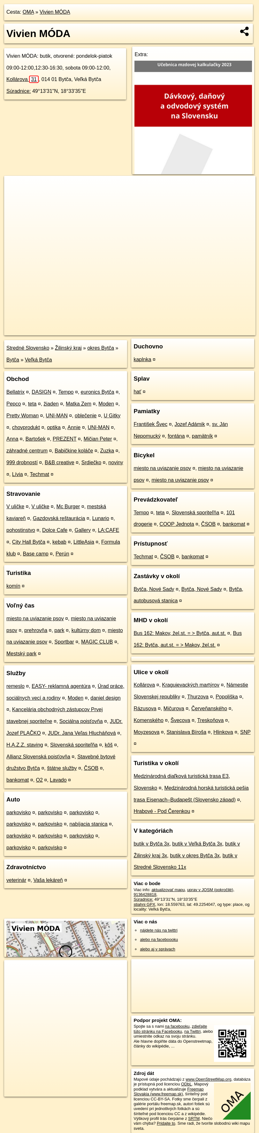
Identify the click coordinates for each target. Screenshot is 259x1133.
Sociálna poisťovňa (81, 721)
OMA (28, 12)
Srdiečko (91, 462)
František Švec (150, 424)
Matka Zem (78, 403)
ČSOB (91, 768)
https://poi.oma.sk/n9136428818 (227, 330)
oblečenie (86, 415)
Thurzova (198, 696)
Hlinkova (223, 732)
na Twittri (192, 1031)
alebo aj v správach (157, 949)
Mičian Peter (98, 439)
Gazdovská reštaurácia (59, 518)
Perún (62, 553)
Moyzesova (146, 732)
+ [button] (15, 186)
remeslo (15, 686)
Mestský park (21, 653)
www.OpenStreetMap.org (208, 1079)
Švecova (180, 720)
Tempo (65, 392)
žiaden (51, 403)
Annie (73, 427)
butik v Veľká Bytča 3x (197, 843)
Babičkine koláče (74, 450)
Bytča (12, 359)
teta (32, 403)
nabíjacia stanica (88, 824)
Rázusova (144, 708)
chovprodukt (26, 427)
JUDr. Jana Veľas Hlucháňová (82, 733)
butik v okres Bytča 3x (195, 855)
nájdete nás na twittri (158, 930)
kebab (59, 542)
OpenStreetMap (145, 330)
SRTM (194, 1118)
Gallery (83, 530)
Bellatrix (15, 392)
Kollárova (22, 79)
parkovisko (18, 812)
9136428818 (144, 894)
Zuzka (107, 450)
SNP (245, 732)
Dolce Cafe (54, 530)
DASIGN (41, 392)
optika (54, 427)
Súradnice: (18, 91)
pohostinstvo (20, 530)
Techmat (39, 474)
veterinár (16, 880)
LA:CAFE (108, 530)
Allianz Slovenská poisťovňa (38, 756)
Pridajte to (166, 1123)
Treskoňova (210, 720)
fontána (176, 436)
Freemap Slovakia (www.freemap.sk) (168, 1091)
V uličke (15, 506)
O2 (39, 780)
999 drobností (22, 462)
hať (137, 391)
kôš (109, 745)
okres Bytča (100, 348)
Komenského (148, 720)
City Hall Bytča (28, 542)
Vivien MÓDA (55, 12)
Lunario (100, 518)
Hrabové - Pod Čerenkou (161, 811)
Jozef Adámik (189, 424)
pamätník (202, 436)
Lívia (17, 474)
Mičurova (174, 708)
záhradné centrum (27, 450)
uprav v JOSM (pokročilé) (210, 889)
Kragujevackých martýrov (190, 685)
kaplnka (142, 359)
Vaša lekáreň (48, 880)
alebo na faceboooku (159, 939)
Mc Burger (68, 506)
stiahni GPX (144, 904)
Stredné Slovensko (27, 348)
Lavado (58, 780)
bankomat (17, 780)
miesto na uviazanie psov (35, 618)
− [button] (15, 196)
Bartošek (36, 439)
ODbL (186, 1084)
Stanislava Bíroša (187, 732)
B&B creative (59, 462)
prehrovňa (35, 630)
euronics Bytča (97, 392)
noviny (115, 462)
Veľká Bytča (38, 359)
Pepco (13, 403)
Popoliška (227, 696)
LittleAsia (83, 542)
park (59, 630)
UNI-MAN (56, 415)
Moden (106, 403)
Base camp (36, 553)
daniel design (105, 698)
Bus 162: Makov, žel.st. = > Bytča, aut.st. (179, 633)
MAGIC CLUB (97, 642)
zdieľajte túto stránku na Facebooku (170, 1028)
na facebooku (177, 1026)
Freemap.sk (178, 330)
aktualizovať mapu (168, 889)
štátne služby (62, 768)
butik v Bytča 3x (151, 843)
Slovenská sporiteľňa (74, 745)
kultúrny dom (86, 630)
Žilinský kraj (68, 348)
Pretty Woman (22, 415)
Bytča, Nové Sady (153, 589)
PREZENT (64, 439)
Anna (12, 439)
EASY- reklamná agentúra (61, 686)
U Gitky (112, 415)
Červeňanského (209, 708)
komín (13, 586)
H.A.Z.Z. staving (24, 745)
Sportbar (64, 642)
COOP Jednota (176, 524)
